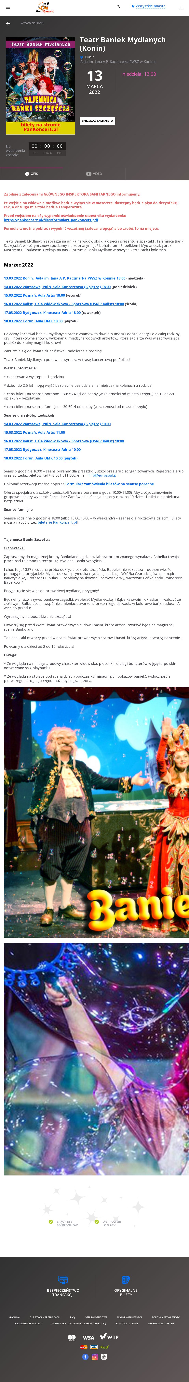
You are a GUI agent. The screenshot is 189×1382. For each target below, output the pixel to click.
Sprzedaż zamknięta (97, 121)
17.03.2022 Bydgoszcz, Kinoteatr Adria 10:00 (42, 449)
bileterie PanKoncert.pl (57, 522)
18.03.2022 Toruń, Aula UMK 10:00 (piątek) (40, 458)
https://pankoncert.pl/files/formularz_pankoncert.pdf (51, 220)
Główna (14, 1317)
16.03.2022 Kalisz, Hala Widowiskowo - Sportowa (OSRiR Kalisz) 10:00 (64, 441)
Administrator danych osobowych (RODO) (79, 1323)
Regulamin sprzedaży (28, 1323)
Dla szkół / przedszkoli (45, 1317)
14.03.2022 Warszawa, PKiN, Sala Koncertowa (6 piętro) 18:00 (57, 286)
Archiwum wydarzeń (161, 1323)
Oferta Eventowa (96, 1317)
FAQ (72, 1317)
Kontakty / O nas (127, 1323)
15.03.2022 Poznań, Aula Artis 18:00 (34, 295)
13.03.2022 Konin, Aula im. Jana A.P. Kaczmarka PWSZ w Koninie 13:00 (64, 278)
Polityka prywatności (166, 1317)
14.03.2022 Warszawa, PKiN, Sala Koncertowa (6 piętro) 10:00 (57, 424)
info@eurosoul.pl (102, 475)
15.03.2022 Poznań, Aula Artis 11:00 (34, 432)
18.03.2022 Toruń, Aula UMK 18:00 (33, 321)
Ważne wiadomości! (129, 1317)
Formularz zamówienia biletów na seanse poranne (109, 484)
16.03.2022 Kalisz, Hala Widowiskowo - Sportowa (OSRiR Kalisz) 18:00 (64, 304)
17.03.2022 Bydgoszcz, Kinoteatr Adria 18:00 (42, 312)
